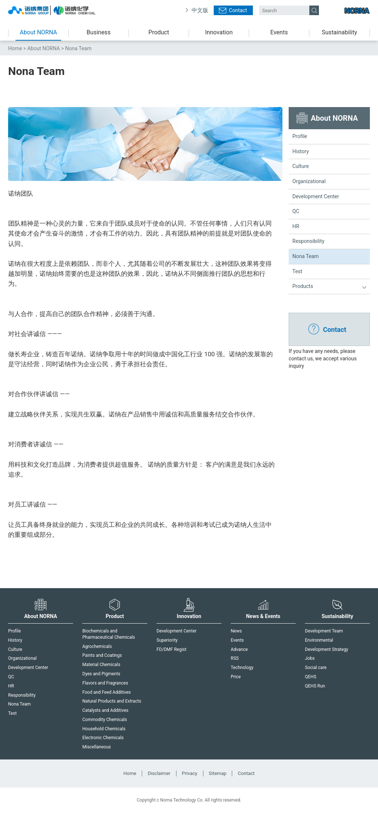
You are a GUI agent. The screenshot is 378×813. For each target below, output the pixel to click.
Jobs (310, 658)
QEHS (310, 676)
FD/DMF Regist (171, 649)
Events (279, 32)
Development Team (324, 631)
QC (295, 211)
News (236, 631)
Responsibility (308, 241)
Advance (239, 649)
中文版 (200, 10)
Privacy (189, 773)
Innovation (219, 32)
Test (297, 271)
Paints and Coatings (102, 655)
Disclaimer (159, 773)
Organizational (309, 181)
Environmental (319, 640)
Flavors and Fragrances (105, 683)
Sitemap (218, 773)
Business (99, 32)
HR (295, 226)
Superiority (167, 640)
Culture (300, 166)
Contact (238, 10)
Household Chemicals (104, 728)
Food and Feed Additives (106, 692)
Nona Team (305, 256)
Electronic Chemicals (103, 737)
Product (158, 32)
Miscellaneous (96, 746)
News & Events (263, 608)
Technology (242, 667)
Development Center (315, 196)
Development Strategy (326, 649)
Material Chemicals (101, 664)
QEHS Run (315, 686)
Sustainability (339, 32)
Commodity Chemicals (104, 719)
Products (302, 286)
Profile (299, 136)
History (300, 151)
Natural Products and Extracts (111, 701)
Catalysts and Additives (105, 710)
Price (236, 676)
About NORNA (38, 32)
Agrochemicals (97, 646)
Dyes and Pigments (101, 673)
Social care (316, 667)
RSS (235, 658)
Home (15, 48)
